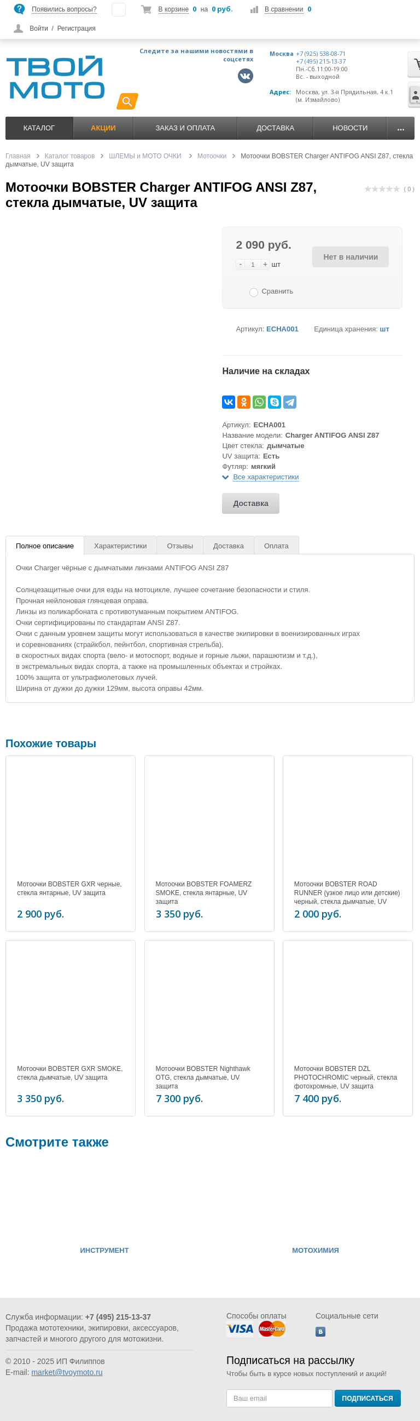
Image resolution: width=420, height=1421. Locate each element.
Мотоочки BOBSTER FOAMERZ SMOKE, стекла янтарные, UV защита (204, 893)
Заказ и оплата (185, 128)
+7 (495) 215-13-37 (321, 61)
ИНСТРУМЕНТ (104, 1250)
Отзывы (180, 546)
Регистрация (76, 28)
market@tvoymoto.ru (66, 1372)
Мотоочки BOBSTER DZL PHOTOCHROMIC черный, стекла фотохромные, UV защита (345, 1077)
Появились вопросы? (64, 9)
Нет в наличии (350, 257)
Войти (39, 28)
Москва (282, 54)
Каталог (39, 128)
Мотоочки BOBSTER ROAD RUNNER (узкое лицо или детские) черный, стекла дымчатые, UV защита (347, 897)
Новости (350, 128)
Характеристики (120, 546)
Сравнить (277, 291)
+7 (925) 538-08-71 (321, 54)
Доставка (275, 128)
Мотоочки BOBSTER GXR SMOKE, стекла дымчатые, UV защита (69, 1073)
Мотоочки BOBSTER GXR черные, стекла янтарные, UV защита (69, 888)
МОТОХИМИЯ (315, 1250)
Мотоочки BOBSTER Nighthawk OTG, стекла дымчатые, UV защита (203, 1077)
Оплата (276, 546)
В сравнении (284, 9)
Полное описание (45, 546)
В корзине (174, 9)
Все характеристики (266, 477)
